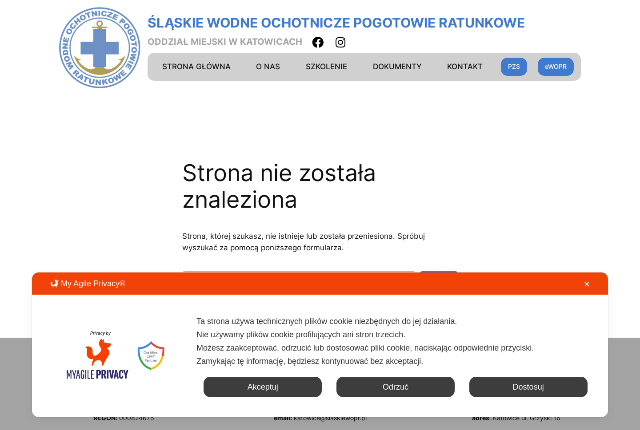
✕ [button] (587, 284)
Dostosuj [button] (528, 387)
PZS (514, 66)
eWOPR (556, 66)
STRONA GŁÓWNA (196, 66)
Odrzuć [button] (395, 387)
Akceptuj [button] (263, 387)
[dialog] (320, 344)
